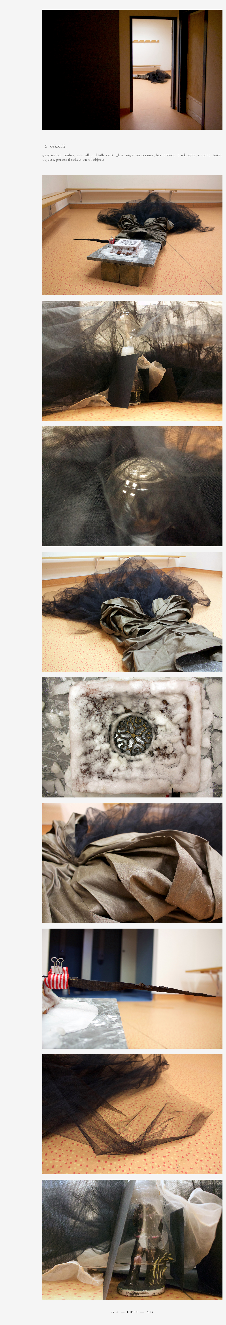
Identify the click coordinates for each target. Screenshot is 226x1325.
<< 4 (114, 1312)
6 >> (150, 1312)
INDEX (132, 1312)
